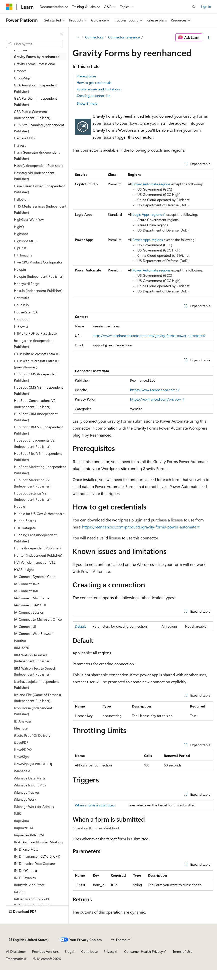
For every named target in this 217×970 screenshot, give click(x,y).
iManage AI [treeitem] (22, 770)
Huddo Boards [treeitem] (25, 520)
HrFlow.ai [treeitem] (21, 326)
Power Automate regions (151, 184)
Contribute (89, 951)
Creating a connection (94, 95)
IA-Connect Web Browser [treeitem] (33, 633)
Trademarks (14, 958)
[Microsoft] (9, 6)
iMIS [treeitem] (17, 813)
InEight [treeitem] (19, 892)
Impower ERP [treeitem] (24, 827)
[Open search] (194, 6)
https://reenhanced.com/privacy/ (155, 399)
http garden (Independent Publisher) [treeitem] (34, 343)
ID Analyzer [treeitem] (22, 721)
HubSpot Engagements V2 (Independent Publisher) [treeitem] (34, 443)
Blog (68, 951)
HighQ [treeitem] (19, 226)
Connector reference (124, 37)
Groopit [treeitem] (20, 70)
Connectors (94, 37)
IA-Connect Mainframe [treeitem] (31, 598)
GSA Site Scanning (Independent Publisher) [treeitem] (39, 127)
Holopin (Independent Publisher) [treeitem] (38, 276)
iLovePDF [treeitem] (21, 742)
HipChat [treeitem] (20, 247)
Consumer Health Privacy (143, 951)
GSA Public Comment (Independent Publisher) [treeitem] (32, 114)
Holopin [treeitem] (20, 269)
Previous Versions (45, 951)
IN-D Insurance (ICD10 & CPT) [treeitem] (37, 856)
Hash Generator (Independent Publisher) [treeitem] (37, 155)
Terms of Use (182, 951)
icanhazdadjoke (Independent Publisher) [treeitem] (36, 684)
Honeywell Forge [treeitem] (26, 283)
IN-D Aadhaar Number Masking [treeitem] (38, 842)
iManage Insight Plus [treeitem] (30, 785)
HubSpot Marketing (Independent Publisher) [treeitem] (40, 469)
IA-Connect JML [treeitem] (26, 590)
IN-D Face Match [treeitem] (27, 849)
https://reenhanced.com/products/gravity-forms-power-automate (139, 526)
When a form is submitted (95, 805)
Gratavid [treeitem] (20, 49)
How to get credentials (94, 82)
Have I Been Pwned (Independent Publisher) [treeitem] (39, 189)
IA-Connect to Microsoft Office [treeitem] (38, 619)
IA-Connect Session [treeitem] (29, 612)
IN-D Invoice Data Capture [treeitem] (34, 863)
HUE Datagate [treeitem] (25, 527)
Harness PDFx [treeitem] (24, 138)
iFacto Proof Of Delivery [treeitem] (32, 735)
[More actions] (208, 37)
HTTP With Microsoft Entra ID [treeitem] (36, 353)
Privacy (109, 951)
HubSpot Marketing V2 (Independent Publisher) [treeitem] (32, 483)
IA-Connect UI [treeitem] (25, 626)
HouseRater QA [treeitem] (26, 312)
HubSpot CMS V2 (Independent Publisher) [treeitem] (38, 390)
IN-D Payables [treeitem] (25, 877)
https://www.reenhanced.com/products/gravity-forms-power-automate (147, 335)
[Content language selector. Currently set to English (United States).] (29, 940)
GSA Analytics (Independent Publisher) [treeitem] (35, 88)
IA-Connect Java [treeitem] (26, 583)
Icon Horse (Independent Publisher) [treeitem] (33, 711)
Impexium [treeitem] (21, 820)
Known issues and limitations (99, 89)
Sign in (206, 6)
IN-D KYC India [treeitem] (25, 870)
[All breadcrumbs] (77, 37)
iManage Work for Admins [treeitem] (34, 806)
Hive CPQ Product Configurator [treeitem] (38, 262)
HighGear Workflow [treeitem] (29, 219)
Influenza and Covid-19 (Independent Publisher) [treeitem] (32, 902)
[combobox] (34, 44)
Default (80, 626)
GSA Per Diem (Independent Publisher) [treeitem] (35, 101)
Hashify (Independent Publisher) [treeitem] (38, 165)
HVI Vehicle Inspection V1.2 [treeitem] (35, 562)
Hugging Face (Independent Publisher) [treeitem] (35, 537)
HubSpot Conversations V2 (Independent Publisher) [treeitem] (35, 403)
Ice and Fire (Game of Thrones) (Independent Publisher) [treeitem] (37, 697)
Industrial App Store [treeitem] (29, 884)
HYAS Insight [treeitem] (24, 569)
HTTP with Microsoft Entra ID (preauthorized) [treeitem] (36, 363)
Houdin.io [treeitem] (21, 304)
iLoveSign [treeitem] (21, 756)
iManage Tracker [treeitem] (26, 792)
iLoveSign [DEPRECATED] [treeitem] (33, 763)
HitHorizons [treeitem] (23, 255)
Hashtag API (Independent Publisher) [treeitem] (34, 175)
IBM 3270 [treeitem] (21, 647)
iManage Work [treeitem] (25, 799)
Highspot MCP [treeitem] (25, 241)
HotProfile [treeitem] (21, 297)
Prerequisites (86, 76)
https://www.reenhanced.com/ (153, 389)
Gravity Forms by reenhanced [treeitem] (36, 56)
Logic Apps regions (147, 214)
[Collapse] (61, 33)
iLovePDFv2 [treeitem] (23, 749)
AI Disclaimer (16, 951)
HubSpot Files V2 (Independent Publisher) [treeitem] (38, 456)
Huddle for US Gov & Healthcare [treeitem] (39, 513)
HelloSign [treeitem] (21, 199)
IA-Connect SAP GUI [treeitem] (30, 605)
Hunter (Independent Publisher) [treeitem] (38, 555)
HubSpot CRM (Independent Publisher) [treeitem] (36, 416)
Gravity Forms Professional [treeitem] (34, 63)
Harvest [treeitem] (20, 145)
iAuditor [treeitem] (20, 640)
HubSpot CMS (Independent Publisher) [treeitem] (36, 377)
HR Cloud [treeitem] (21, 319)
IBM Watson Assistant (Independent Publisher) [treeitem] (32, 658)
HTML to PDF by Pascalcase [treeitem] (35, 333)
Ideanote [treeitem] (20, 728)
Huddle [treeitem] (19, 506)
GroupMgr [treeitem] (22, 78)
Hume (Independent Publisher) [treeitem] (37, 548)
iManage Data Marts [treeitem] (29, 778)
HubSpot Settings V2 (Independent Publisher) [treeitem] (32, 496)
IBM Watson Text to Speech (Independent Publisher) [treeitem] (35, 671)
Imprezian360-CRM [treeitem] (29, 835)
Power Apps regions (148, 239)
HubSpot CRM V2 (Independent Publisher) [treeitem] (38, 430)
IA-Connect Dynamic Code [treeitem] (34, 576)
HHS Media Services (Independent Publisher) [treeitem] (40, 209)
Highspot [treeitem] (21, 233)
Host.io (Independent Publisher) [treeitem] (38, 290)
